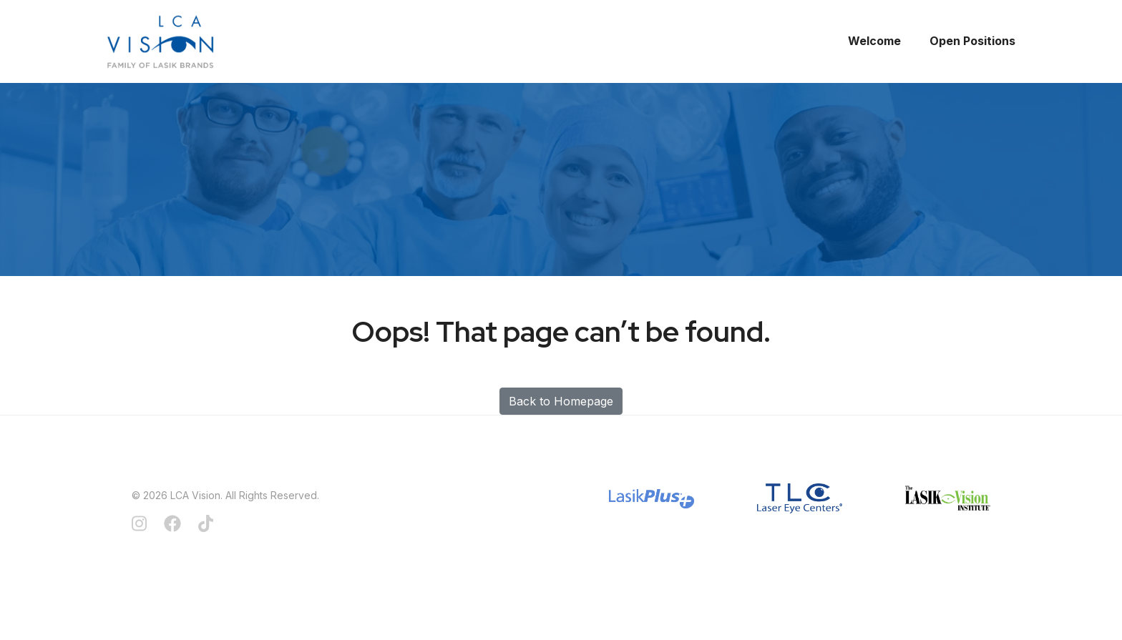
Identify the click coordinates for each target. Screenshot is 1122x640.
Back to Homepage (561, 401)
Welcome (874, 41)
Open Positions (972, 41)
